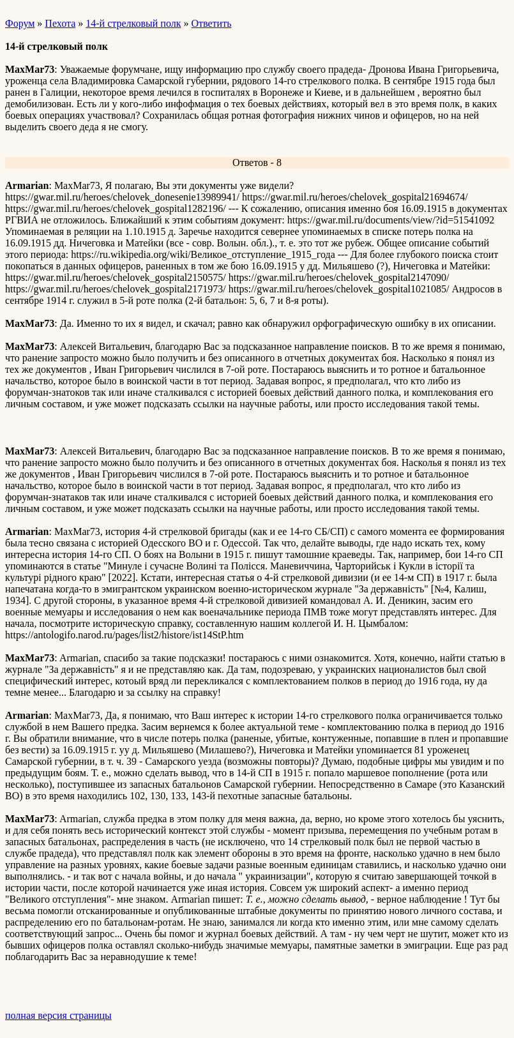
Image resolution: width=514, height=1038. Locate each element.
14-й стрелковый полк (133, 23)
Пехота (60, 23)
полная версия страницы (58, 1015)
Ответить (211, 23)
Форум (19, 23)
